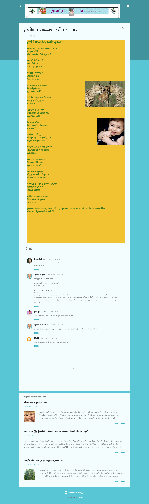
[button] (123, 28)
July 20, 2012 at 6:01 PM (49, 338)
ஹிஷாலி (38, 311)
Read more (119, 424)
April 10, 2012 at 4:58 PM (51, 259)
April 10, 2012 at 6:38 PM (55, 275)
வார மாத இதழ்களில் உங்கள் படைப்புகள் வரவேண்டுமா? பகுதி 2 (56, 431)
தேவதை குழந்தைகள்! (35, 402)
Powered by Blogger (74, 492)
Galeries (80, 497)
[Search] (128, 7)
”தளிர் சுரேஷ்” (40, 275)
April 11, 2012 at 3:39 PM (51, 312)
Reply (36, 269)
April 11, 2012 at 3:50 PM (55, 325)
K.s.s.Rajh (38, 259)
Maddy (37, 338)
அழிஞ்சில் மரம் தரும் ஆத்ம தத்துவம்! (43, 460)
